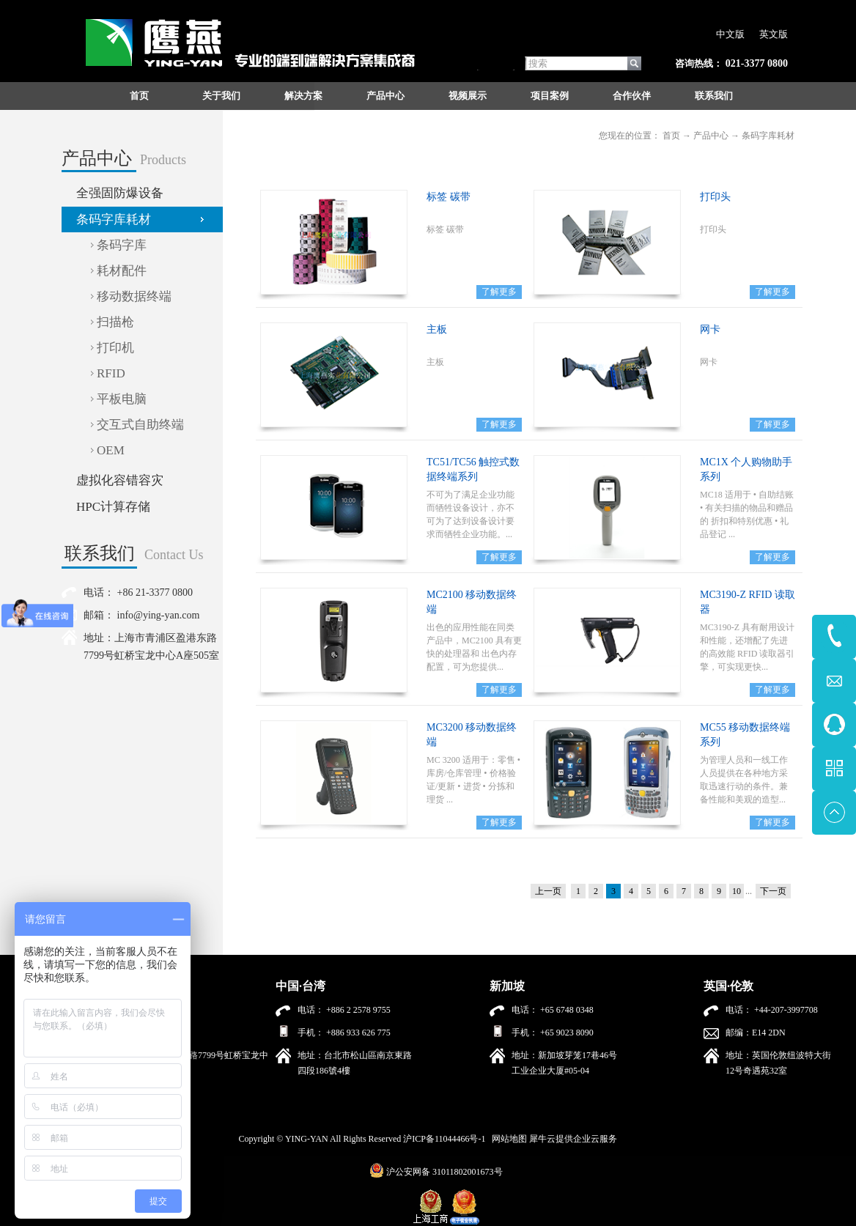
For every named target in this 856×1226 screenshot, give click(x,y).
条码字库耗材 (768, 135)
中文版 (730, 34)
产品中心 (710, 135)
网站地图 (507, 1139)
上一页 (548, 891)
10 (736, 891)
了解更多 (499, 292)
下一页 (773, 891)
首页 (139, 95)
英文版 (773, 34)
